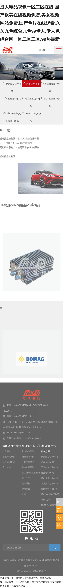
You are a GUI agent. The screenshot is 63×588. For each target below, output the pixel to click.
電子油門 (26, 478)
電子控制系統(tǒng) (31, 473)
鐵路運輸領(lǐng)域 (50, 102)
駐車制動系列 (28, 467)
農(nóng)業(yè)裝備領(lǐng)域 (12, 117)
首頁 (32, 69)
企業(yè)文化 (8, 456)
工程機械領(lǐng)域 (50, 87)
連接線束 (26, 489)
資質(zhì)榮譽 (9, 462)
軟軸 (24, 494)
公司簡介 (7, 451)
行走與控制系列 (29, 462)
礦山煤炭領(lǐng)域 (49, 478)
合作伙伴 (7, 467)
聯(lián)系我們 (39, 571)
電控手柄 (26, 483)
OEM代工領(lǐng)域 (31, 117)
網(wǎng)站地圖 (24, 571)
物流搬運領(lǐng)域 (31, 102)
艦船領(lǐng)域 (12, 98)
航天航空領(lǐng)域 (12, 87)
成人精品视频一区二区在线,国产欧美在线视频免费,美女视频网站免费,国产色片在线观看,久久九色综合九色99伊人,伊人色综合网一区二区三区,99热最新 (30, 23)
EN (41, 50)
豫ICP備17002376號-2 (14, 560)
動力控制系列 (28, 451)
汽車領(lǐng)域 (31, 83)
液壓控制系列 (28, 456)
